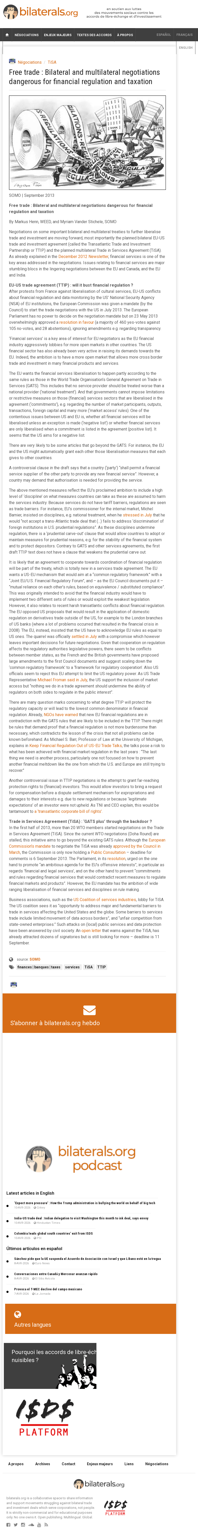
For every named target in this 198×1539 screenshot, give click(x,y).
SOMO (35, 959)
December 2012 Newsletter (83, 256)
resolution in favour (76, 322)
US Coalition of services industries (105, 899)
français (184, 35)
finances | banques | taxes (39, 967)
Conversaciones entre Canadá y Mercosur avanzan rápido (55, 1274)
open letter (91, 930)
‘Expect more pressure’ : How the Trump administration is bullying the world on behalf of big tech (84, 1203)
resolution (116, 858)
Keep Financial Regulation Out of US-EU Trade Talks (75, 745)
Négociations (27, 35)
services (72, 967)
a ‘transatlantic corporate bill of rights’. (68, 811)
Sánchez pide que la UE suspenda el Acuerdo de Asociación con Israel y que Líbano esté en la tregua (87, 1259)
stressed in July (137, 515)
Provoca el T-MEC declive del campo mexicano (48, 1289)
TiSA (52, 62)
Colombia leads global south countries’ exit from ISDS (53, 1233)
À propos (125, 35)
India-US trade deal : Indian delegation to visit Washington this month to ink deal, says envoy (81, 1218)
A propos (16, 1464)
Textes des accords (94, 35)
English (186, 48)
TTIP (101, 967)
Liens (129, 1464)
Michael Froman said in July (62, 679)
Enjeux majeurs (57, 35)
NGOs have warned (61, 714)
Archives (42, 1464)
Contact (68, 1464)
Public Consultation (108, 852)
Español (164, 35)
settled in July (84, 636)
